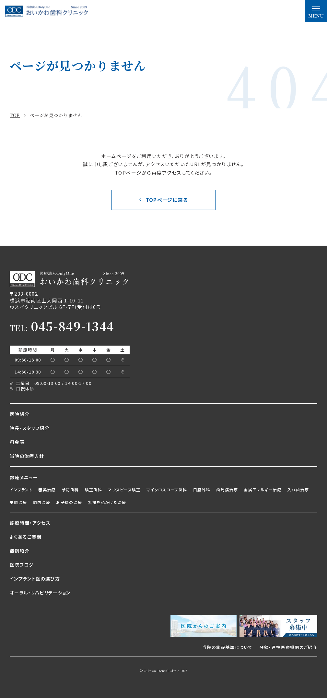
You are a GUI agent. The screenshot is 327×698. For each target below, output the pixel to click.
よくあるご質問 (25, 536)
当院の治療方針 (27, 456)
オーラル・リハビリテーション (40, 592)
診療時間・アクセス (30, 523)
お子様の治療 (69, 502)
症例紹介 (19, 550)
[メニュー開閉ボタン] (316, 11)
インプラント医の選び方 (35, 578)
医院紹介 (19, 414)
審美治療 (46, 489)
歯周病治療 (227, 489)
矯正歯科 (93, 489)
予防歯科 (70, 489)
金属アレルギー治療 (262, 489)
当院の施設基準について (227, 647)
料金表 (17, 442)
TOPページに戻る (167, 199)
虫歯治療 (18, 502)
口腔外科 (201, 489)
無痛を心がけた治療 (107, 502)
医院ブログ (22, 564)
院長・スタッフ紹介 (30, 428)
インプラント (21, 489)
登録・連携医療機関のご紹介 (288, 647)
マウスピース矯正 (124, 489)
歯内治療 (41, 502)
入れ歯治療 (298, 489)
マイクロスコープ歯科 (166, 489)
